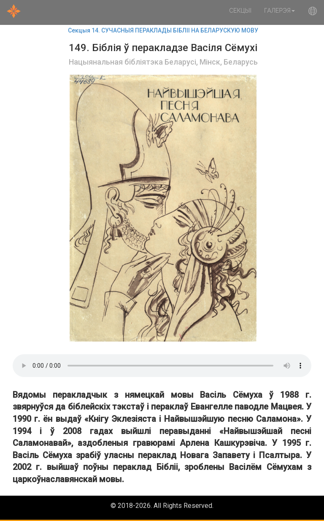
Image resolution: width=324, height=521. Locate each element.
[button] (312, 12)
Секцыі (240, 10)
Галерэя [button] (279, 10)
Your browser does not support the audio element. (162, 365)
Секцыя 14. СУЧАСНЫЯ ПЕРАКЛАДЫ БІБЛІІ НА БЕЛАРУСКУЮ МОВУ (163, 30)
